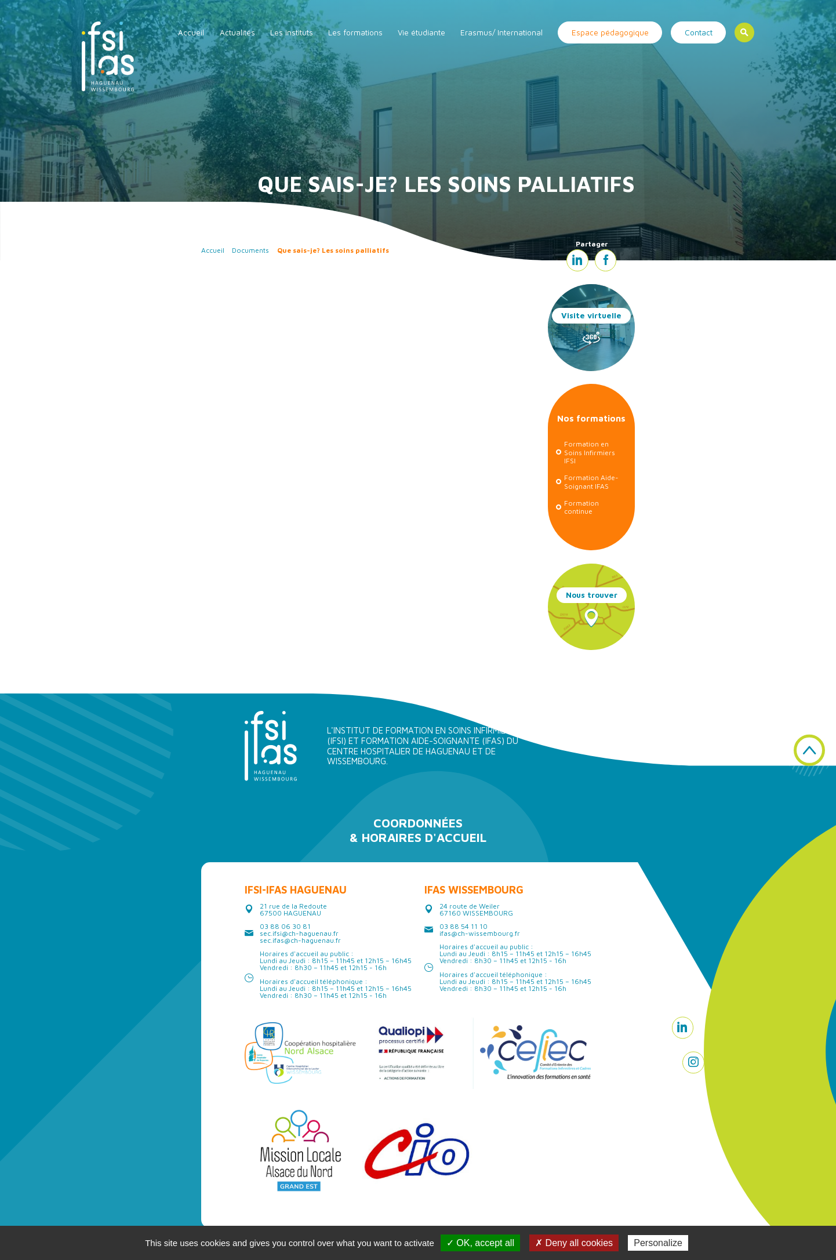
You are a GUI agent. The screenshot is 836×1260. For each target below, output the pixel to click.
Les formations (355, 32)
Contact (699, 32)
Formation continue (581, 507)
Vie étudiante (421, 32)
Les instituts (291, 32)
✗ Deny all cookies (574, 1243)
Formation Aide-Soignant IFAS (591, 482)
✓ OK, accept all (480, 1243)
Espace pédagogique (610, 32)
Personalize (658, 1243)
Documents (250, 250)
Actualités (237, 32)
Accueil (191, 32)
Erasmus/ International (501, 32)
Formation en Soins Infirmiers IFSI (589, 452)
